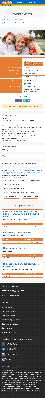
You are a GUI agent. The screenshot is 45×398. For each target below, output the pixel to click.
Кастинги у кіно (8, 316)
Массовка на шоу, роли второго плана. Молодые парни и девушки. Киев (21, 214)
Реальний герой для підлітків (14, 188)
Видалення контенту (10, 295)
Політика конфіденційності (13, 291)
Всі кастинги (21, 180)
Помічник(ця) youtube (15, 248)
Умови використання (10, 286)
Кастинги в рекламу (10, 320)
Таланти (19, 3)
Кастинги (32, 3)
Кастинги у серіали (10, 324)
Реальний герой (17, 20)
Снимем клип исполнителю (17, 232)
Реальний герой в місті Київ (14, 23)
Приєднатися (37, 64)
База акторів (7, 328)
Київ (35, 80)
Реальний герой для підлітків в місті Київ (19, 192)
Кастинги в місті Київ (11, 196)
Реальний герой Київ (30, 196)
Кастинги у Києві (9, 311)
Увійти (27, 64)
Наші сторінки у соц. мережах (18, 339)
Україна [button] (5, 302)
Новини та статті (9, 332)
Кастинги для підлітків (12, 184)
